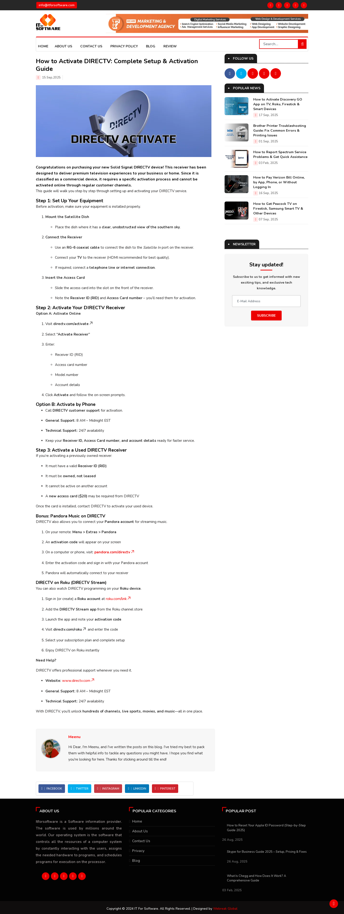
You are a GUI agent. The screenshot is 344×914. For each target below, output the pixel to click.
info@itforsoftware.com (57, 5)
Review (170, 46)
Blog (150, 46)
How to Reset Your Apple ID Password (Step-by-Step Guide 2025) (266, 827)
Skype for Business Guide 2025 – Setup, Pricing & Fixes (267, 852)
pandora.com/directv (114, 552)
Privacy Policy (124, 46)
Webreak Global (225, 908)
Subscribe (266, 315)
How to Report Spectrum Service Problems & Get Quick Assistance (280, 154)
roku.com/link (118, 598)
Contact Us (91, 46)
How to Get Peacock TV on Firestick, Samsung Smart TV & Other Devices (278, 209)
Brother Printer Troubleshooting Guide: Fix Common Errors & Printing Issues (279, 130)
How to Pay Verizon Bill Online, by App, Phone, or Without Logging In (279, 182)
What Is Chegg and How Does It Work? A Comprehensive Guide (256, 878)
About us (63, 46)
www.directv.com (78, 680)
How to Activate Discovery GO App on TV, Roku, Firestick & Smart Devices (277, 104)
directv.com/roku (70, 629)
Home (43, 46)
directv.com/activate (73, 323)
